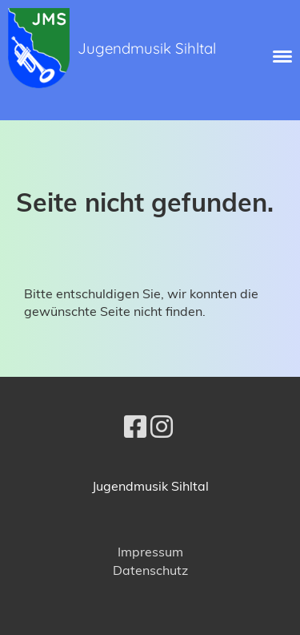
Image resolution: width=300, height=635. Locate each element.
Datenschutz (150, 570)
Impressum (150, 552)
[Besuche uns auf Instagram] (161, 427)
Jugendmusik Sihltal (147, 48)
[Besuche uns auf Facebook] (135, 427)
